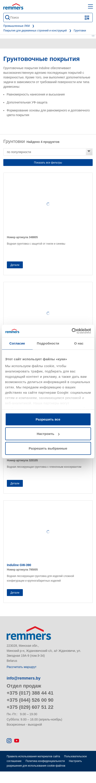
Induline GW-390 (19, 565)
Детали (14, 265)
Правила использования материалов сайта (33, 756)
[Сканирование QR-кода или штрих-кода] (87, 18)
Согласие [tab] (17, 343)
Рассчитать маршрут (21, 667)
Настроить (48, 434)
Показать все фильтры (48, 162)
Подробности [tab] (48, 343)
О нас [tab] (78, 343)
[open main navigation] (90, 6)
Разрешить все (48, 419)
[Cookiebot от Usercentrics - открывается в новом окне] (71, 331)
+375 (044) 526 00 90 (30, 700)
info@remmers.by (24, 678)
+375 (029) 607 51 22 (30, 707)
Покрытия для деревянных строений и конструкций (35, 30)
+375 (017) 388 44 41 (30, 693)
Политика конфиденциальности (45, 761)
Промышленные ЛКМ (16, 25)
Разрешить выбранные (48, 448)
